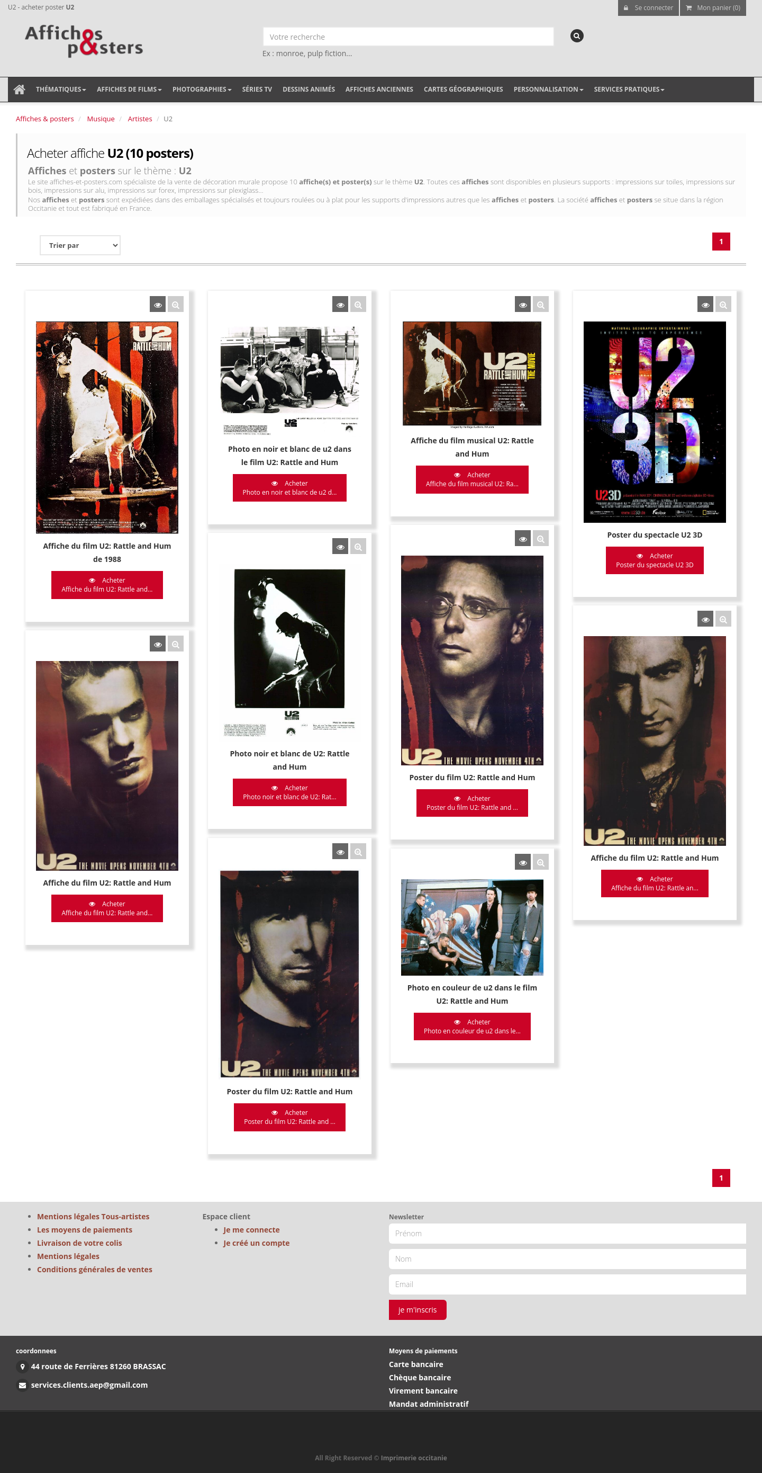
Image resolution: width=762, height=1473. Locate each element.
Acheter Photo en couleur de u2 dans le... (469, 1022)
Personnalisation (549, 89)
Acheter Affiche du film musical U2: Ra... (469, 479)
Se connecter (649, 7)
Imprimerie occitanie (414, 1457)
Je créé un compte (257, 1243)
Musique (101, 118)
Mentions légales (68, 1256)
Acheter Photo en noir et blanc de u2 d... (288, 488)
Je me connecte (252, 1230)
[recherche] (577, 35)
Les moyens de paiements (84, 1230)
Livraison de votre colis (79, 1243)
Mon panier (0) (713, 7)
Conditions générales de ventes (94, 1269)
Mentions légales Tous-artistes (93, 1216)
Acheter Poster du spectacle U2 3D (649, 560)
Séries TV (257, 89)
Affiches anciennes (379, 89)
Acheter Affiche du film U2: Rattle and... (106, 585)
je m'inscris (417, 1310)
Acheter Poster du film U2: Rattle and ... (469, 801)
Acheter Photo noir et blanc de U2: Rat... (287, 790)
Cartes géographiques (463, 89)
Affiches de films (129, 89)
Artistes (140, 118)
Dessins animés (309, 89)
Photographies (202, 89)
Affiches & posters (45, 118)
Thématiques (61, 89)
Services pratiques (629, 89)
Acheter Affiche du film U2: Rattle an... (650, 881)
